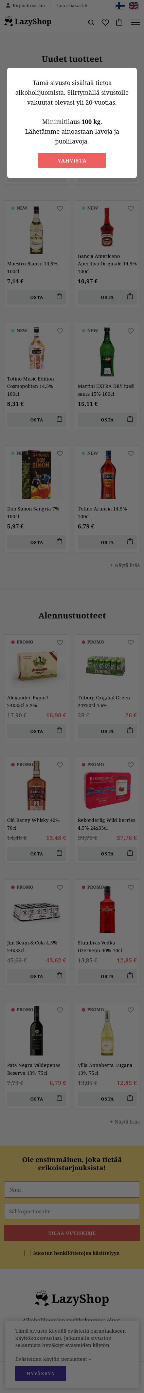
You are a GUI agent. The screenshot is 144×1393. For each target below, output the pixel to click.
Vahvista (72, 160)
